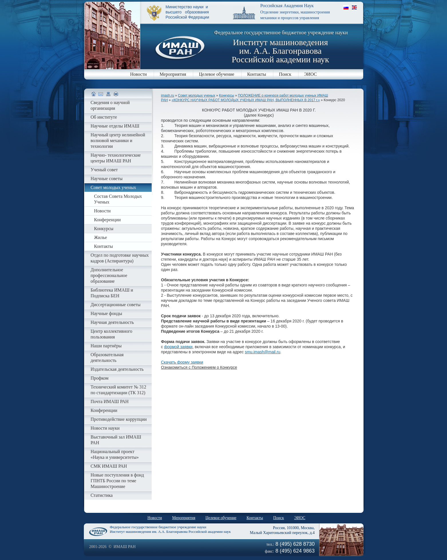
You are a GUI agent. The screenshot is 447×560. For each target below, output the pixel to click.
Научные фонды (106, 313)
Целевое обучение (216, 74)
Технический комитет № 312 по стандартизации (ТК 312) (118, 389)
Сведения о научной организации (110, 105)
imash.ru (167, 95)
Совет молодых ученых (196, 95)
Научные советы (107, 178)
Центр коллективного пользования (111, 334)
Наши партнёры (106, 345)
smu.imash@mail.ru (262, 352)
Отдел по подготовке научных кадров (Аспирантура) (120, 258)
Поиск (285, 74)
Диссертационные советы (116, 304)
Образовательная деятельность (107, 357)
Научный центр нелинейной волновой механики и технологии (118, 140)
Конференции (107, 219)
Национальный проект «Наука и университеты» (115, 454)
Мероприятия (173, 74)
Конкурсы (226, 95)
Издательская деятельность (117, 369)
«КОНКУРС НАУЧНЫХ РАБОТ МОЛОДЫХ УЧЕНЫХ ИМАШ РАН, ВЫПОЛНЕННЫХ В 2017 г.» (246, 100)
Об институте (104, 117)
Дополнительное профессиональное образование (109, 275)
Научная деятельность (112, 322)
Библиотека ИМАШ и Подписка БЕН (112, 293)
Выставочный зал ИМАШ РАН (116, 440)
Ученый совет (104, 169)
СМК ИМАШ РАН (109, 466)
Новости (138, 74)
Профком (100, 378)
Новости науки (105, 428)
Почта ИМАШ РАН (110, 401)
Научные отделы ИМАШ (115, 125)
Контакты (256, 74)
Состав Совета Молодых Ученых (118, 199)
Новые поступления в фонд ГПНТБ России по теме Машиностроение (117, 481)
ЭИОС (310, 74)
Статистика (102, 495)
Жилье (100, 237)
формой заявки (178, 346)
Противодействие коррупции (119, 419)
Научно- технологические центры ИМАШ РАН (116, 158)
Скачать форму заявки (182, 362)
